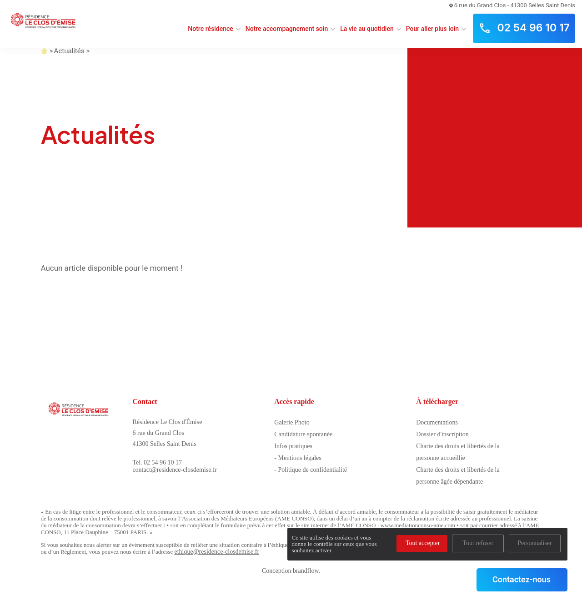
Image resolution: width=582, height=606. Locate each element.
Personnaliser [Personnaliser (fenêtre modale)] (534, 543)
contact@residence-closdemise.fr (174, 469)
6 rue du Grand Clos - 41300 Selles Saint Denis (512, 5)
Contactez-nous (521, 579)
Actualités (69, 51)
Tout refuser (477, 543)
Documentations (437, 422)
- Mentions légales (297, 457)
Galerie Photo (291, 422)
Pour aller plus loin (432, 28)
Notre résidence (210, 28)
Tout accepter (423, 543)
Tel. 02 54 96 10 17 (157, 462)
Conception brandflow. (291, 570)
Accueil (44, 51)
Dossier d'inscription (442, 434)
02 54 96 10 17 (524, 28)
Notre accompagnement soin (287, 28)
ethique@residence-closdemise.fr (216, 551)
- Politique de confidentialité (310, 469)
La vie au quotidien (367, 28)
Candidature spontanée (303, 434)
